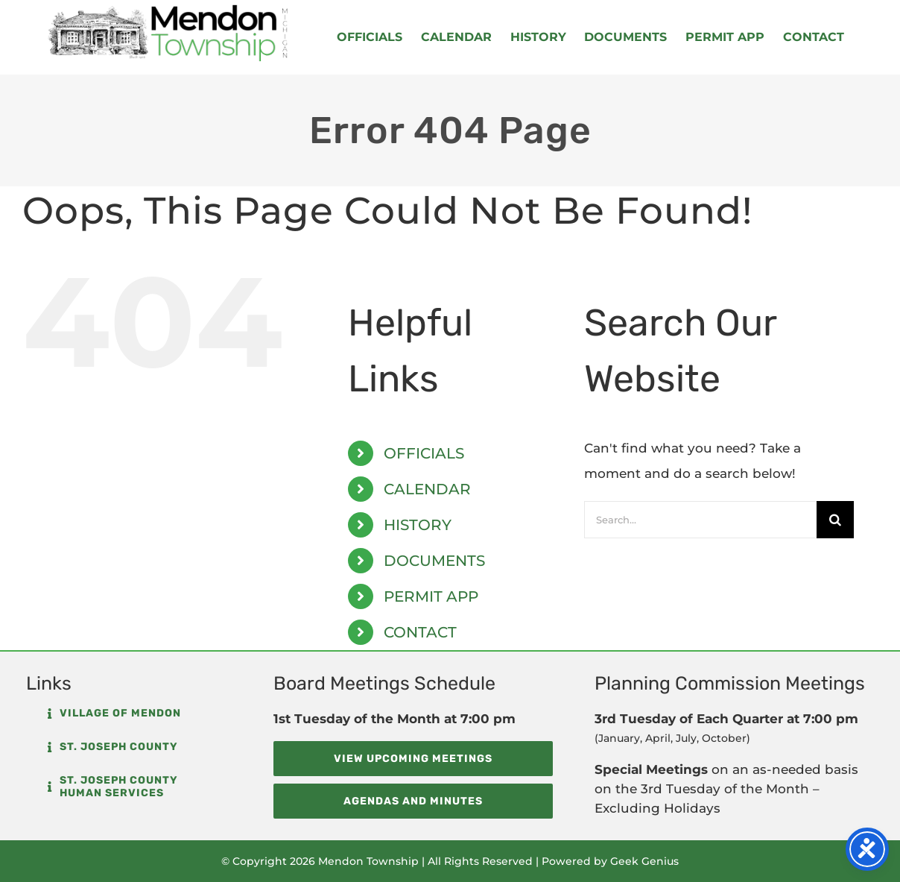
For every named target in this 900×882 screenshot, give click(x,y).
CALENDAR (427, 489)
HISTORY (417, 525)
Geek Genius (644, 861)
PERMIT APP (431, 596)
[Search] (835, 519)
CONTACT (420, 632)
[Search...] (700, 519)
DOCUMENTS (434, 561)
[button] (114, 714)
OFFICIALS (424, 453)
